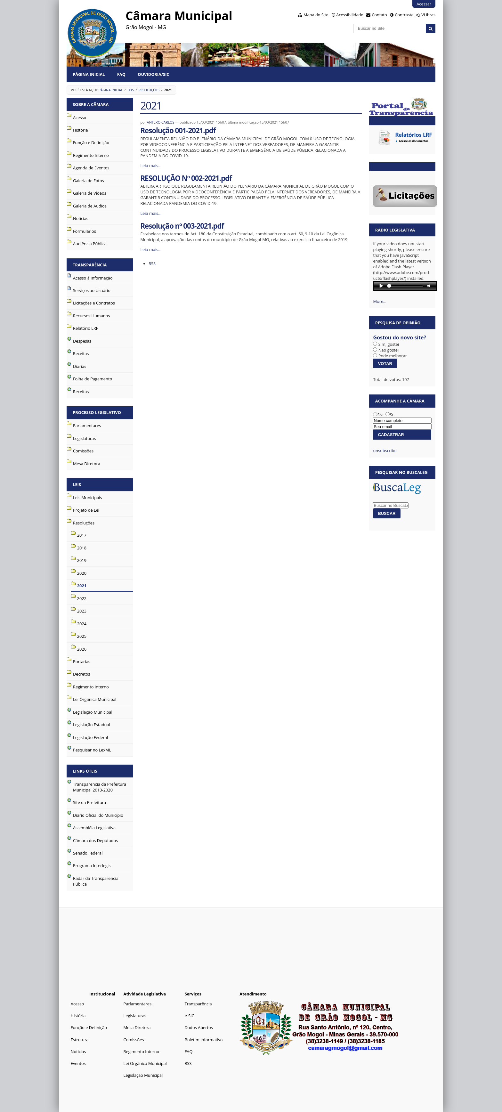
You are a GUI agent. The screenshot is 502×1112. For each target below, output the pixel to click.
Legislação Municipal (143, 1075)
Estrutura (80, 1040)
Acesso (77, 1004)
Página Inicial (89, 74)
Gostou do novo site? (399, 337)
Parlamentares (137, 1004)
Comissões (134, 1040)
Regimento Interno (141, 1051)
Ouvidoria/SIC (153, 74)
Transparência (90, 265)
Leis (130, 90)
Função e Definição (89, 1027)
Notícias (78, 1051)
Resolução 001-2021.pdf (177, 130)
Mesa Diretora (137, 1027)
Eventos (78, 1063)
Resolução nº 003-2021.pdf (182, 226)
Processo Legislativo (97, 412)
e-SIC (189, 1016)
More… (379, 301)
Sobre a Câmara (91, 104)
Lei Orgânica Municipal (145, 1063)
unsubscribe (384, 450)
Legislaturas (135, 1016)
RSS (152, 263)
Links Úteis (85, 771)
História (78, 1016)
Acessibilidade (349, 15)
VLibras (428, 15)
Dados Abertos (199, 1027)
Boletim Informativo (204, 1040)
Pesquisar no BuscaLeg (401, 472)
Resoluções (149, 90)
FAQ (121, 74)
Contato (379, 15)
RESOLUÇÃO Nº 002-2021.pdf (185, 178)
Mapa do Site (316, 15)
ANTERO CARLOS (160, 122)
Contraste (404, 15)
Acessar (424, 4)
